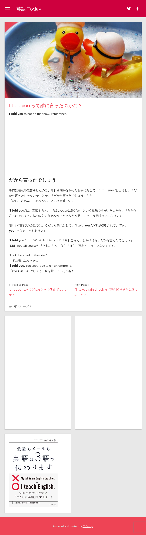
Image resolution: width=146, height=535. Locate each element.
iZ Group (88, 526)
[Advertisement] (73, 145)
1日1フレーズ (21, 306)
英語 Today (30, 8)
